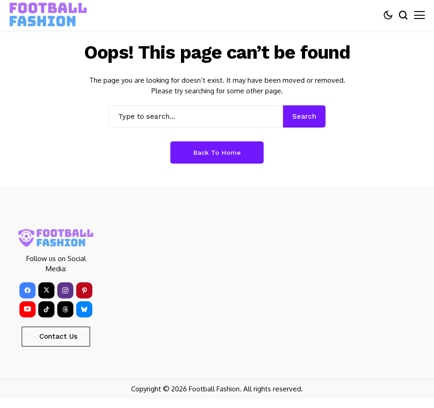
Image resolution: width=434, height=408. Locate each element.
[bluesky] (84, 309)
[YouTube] (27, 309)
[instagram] (65, 290)
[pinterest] (84, 290)
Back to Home (217, 152)
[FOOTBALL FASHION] (48, 14)
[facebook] (27, 290)
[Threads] (65, 309)
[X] (46, 290)
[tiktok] (46, 309)
